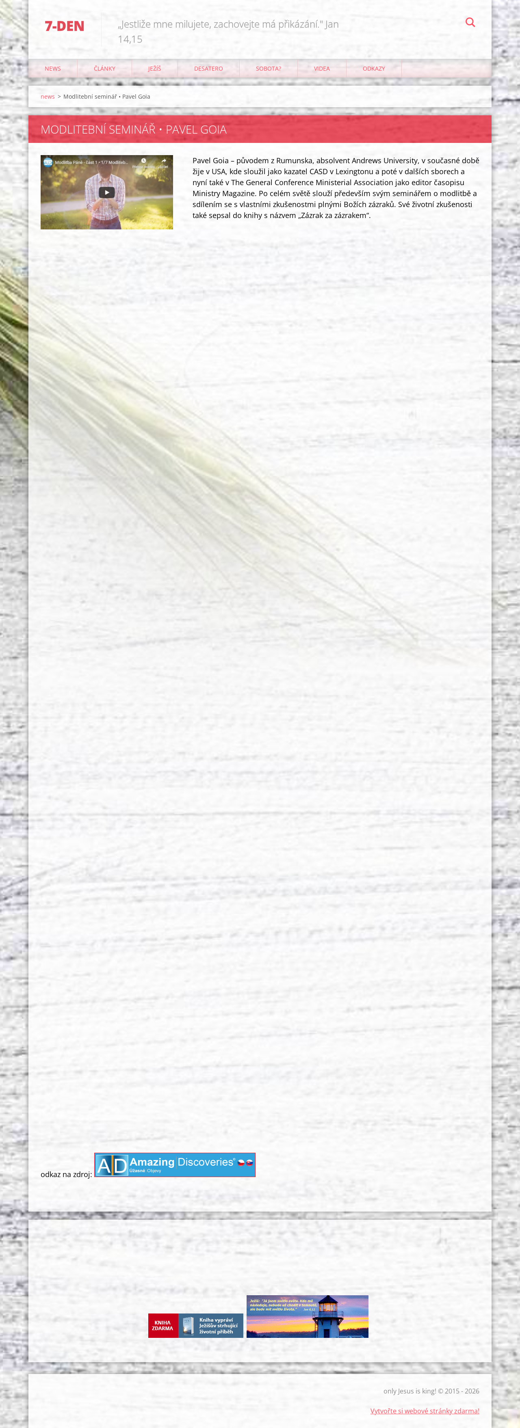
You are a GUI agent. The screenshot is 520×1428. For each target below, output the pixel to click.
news (53, 68)
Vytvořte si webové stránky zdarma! (424, 1410)
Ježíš (154, 68)
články (104, 68)
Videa (322, 68)
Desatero (208, 68)
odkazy (374, 68)
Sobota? (268, 68)
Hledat (470, 23)
